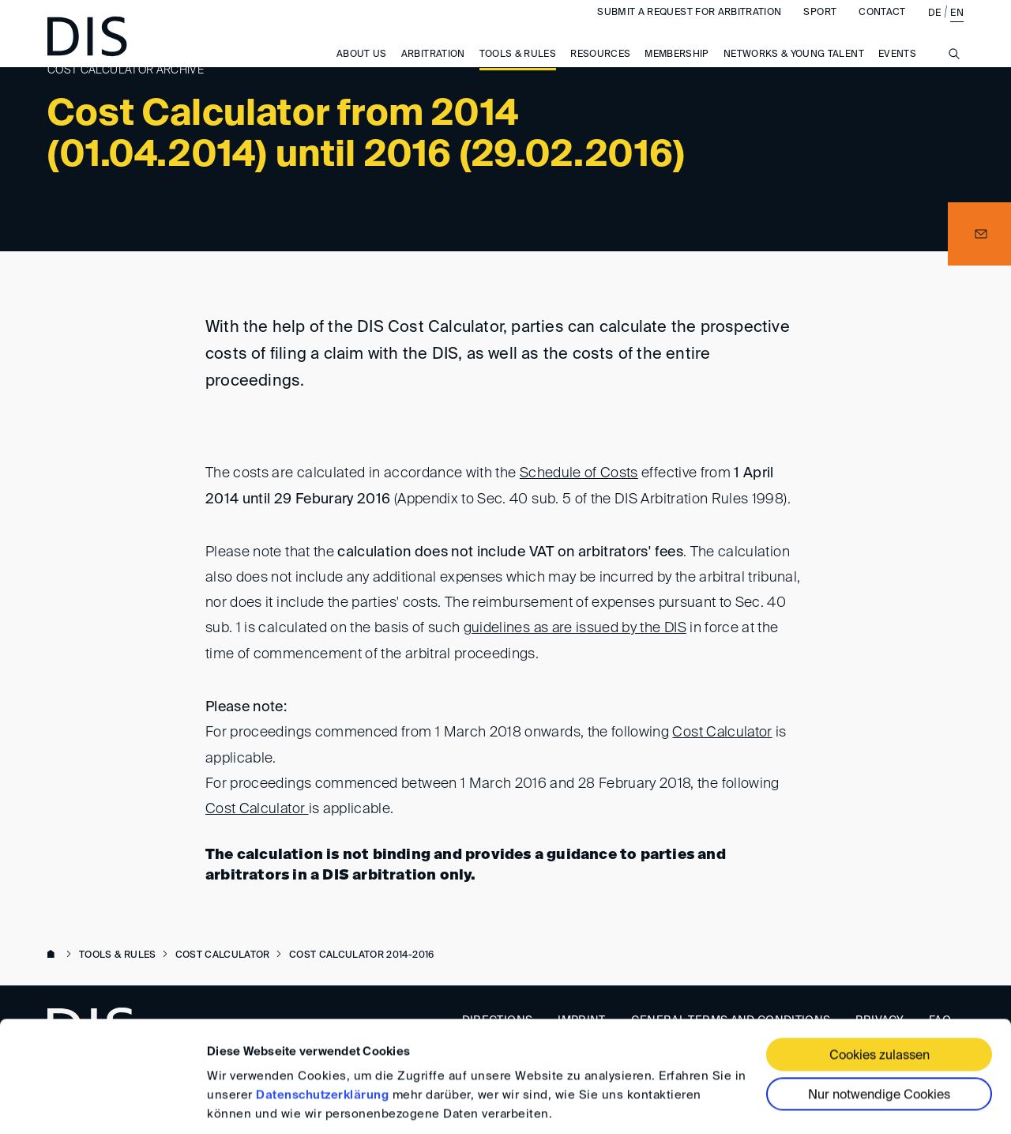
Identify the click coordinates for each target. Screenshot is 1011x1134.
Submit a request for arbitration (689, 28)
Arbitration (433, 70)
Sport (819, 28)
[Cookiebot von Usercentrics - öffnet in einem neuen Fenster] (102, 1103)
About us (361, 70)
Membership (677, 70)
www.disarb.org (53, 952)
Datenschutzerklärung (322, 1040)
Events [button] (897, 70)
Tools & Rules (518, 70)
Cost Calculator (722, 731)
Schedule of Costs (579, 473)
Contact (882, 28)
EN (957, 29)
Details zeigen (247, 1103)
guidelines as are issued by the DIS (576, 627)
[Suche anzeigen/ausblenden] (954, 78)
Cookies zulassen (879, 1001)
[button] (979, 234)
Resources (600, 70)
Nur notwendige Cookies (879, 1040)
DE (934, 29)
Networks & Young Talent (793, 70)
